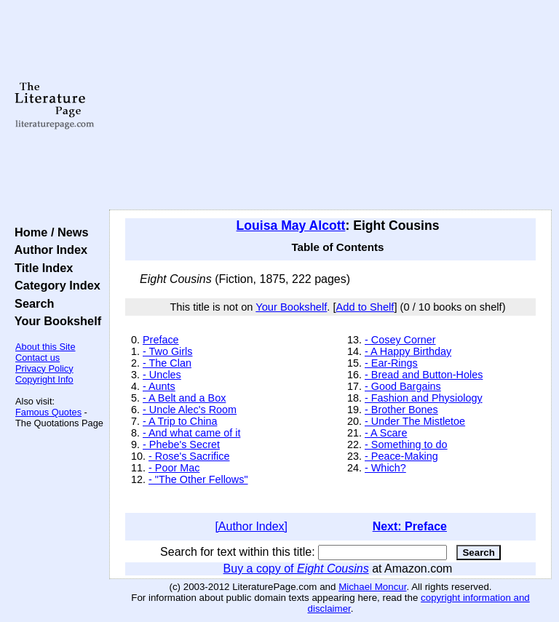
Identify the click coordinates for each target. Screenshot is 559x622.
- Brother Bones (401, 409)
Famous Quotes (48, 412)
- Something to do (406, 444)
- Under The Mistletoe (415, 421)
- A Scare (386, 433)
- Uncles (162, 374)
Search (31, 303)
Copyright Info (44, 379)
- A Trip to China (180, 421)
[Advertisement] (331, 105)
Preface (161, 340)
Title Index (40, 267)
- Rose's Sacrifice (189, 456)
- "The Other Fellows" (198, 479)
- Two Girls (168, 351)
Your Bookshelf (54, 320)
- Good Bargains (403, 386)
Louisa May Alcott (291, 225)
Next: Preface (410, 526)
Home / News (48, 232)
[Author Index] (251, 526)
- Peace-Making (401, 456)
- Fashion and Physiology (424, 398)
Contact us (37, 357)
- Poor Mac (173, 468)
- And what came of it (191, 433)
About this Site (45, 346)
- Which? (385, 468)
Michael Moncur (372, 586)
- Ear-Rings (391, 363)
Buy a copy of (296, 568)
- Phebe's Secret (181, 444)
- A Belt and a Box (184, 398)
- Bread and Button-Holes (424, 374)
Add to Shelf (365, 307)
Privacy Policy (44, 368)
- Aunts (159, 386)
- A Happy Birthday (408, 351)
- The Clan (167, 363)
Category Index (54, 285)
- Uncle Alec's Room (190, 409)
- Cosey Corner (400, 340)
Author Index (47, 249)
